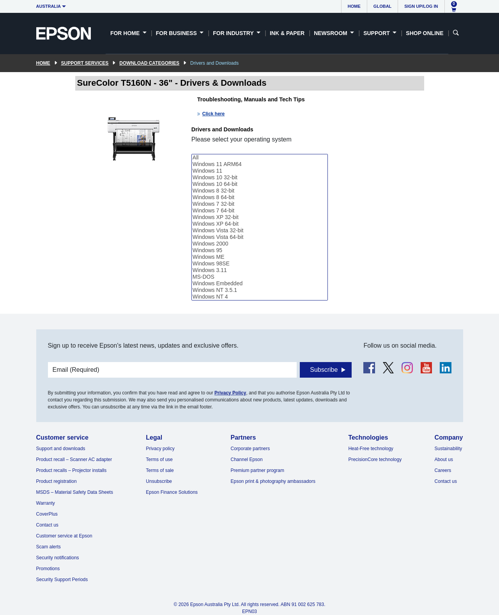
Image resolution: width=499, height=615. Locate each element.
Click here (213, 114)
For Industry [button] (234, 33)
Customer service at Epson (64, 536)
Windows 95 (259, 250)
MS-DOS (259, 277)
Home (354, 6)
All (259, 157)
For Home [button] (125, 33)
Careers (443, 470)
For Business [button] (177, 33)
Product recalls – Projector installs (71, 470)
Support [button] (377, 33)
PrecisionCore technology (375, 459)
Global (382, 6)
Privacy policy (160, 448)
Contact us (47, 525)
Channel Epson (247, 459)
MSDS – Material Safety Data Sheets (74, 492)
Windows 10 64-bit (259, 184)
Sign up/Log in (421, 6)
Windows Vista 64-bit (259, 237)
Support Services (85, 63)
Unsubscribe (159, 481)
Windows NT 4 (259, 296)
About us (444, 459)
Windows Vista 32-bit (259, 230)
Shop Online (424, 33)
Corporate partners (250, 448)
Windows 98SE (259, 263)
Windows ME (259, 257)
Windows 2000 (259, 243)
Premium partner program (257, 470)
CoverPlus (47, 514)
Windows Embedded (259, 283)
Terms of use (159, 459)
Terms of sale (159, 470)
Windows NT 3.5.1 (259, 290)
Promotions (48, 568)
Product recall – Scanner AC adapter (74, 459)
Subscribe (324, 369)
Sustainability (448, 448)
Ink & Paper (287, 33)
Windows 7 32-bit (259, 204)
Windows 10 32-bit (259, 177)
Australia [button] (48, 6)
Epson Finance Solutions (172, 492)
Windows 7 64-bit (259, 210)
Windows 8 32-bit (259, 190)
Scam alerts (48, 547)
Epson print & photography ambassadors (273, 481)
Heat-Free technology (370, 448)
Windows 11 (259, 171)
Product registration (56, 481)
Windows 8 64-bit (259, 197)
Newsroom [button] (331, 33)
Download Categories (149, 63)
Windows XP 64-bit (259, 224)
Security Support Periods (62, 579)
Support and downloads (60, 448)
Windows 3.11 (259, 270)
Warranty (45, 503)
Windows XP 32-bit (259, 217)
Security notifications (57, 557)
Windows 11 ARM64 (259, 164)
